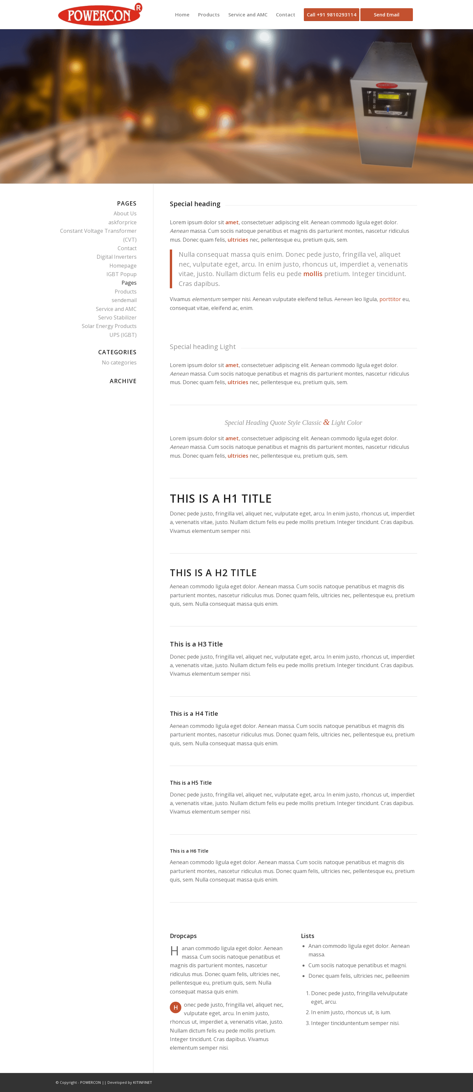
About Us (125, 213)
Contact (127, 248)
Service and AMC (116, 309)
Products (126, 291)
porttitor (390, 299)
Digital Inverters (117, 256)
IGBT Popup (121, 274)
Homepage (123, 265)
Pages (129, 282)
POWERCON (90, 1082)
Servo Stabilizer (117, 317)
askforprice (122, 222)
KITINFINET (142, 1082)
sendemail (124, 300)
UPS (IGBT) (123, 335)
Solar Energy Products (109, 326)
